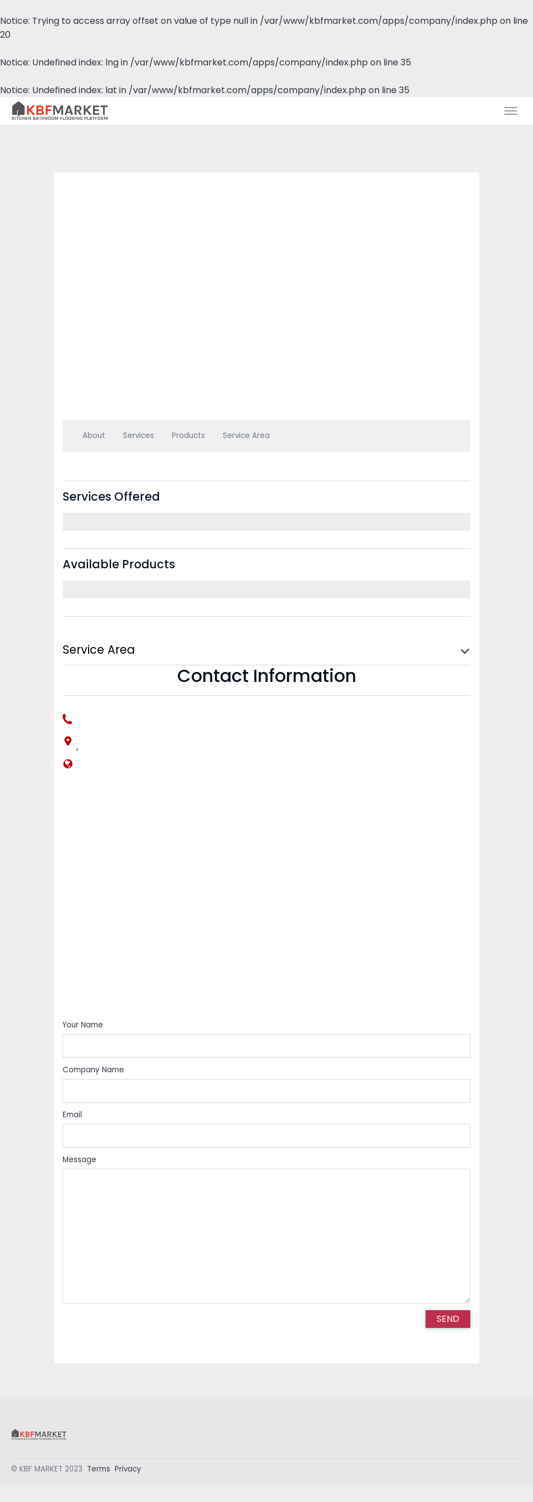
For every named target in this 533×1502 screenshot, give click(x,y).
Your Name (83, 1025)
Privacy (128, 1472)
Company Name (93, 1070)
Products (188, 435)
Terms (98, 1472)
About (94, 435)
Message (79, 1159)
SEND (448, 1318)
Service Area (246, 435)
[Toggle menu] (511, 111)
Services (138, 435)
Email (72, 1114)
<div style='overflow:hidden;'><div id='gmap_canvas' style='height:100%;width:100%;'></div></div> (266, 903)
